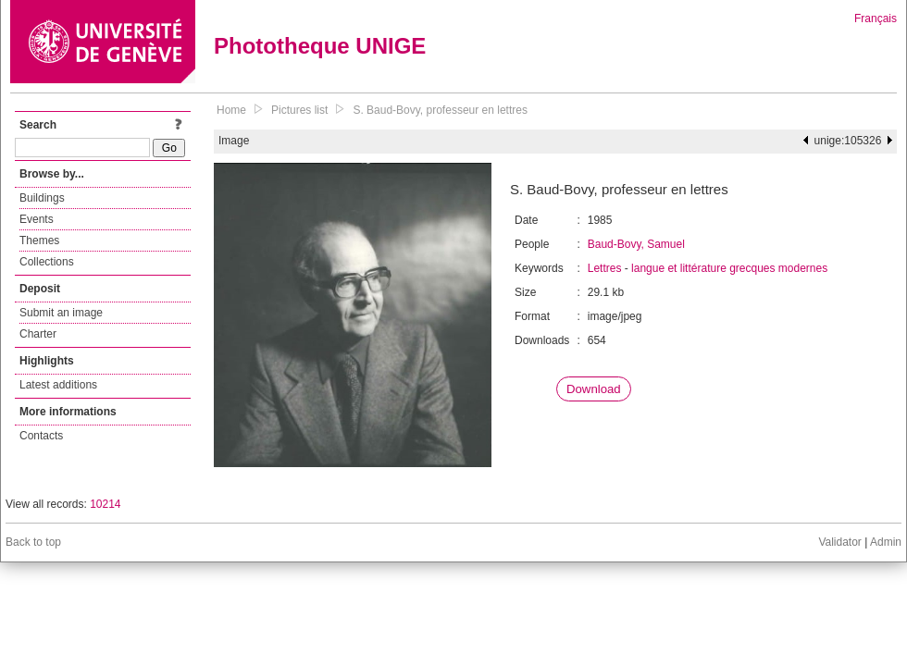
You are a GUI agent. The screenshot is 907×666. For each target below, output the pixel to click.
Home (231, 110)
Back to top (33, 542)
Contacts (41, 435)
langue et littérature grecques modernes (729, 268)
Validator (839, 542)
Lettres (605, 268)
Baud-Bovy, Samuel (636, 244)
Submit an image (61, 312)
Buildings (42, 197)
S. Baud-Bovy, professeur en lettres (440, 110)
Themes (39, 240)
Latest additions (58, 384)
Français (875, 18)
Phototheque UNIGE (320, 45)
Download (593, 389)
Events (36, 219)
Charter (37, 333)
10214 (105, 504)
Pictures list (299, 110)
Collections (46, 261)
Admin (885, 542)
